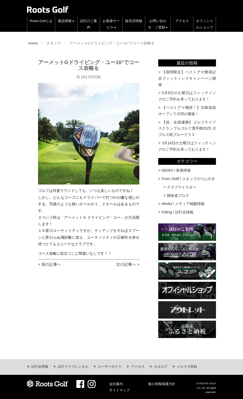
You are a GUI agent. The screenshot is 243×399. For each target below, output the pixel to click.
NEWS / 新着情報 (176, 170)
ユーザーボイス (109, 367)
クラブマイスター (181, 187)
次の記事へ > (127, 264)
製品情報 (66, 21)
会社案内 (116, 384)
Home (33, 43)
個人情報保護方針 (161, 384)
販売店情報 (133, 21)
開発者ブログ (178, 195)
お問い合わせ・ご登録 (158, 24)
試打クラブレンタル (72, 367)
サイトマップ (119, 390)
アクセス (182, 21)
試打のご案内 (88, 24)
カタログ (160, 367)
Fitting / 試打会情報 (177, 212)
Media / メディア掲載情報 (183, 204)
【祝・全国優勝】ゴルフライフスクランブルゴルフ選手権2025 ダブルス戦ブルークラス (187, 128)
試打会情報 (39, 367)
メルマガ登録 (186, 367)
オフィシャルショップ (204, 24)
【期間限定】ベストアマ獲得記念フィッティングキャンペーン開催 (187, 78)
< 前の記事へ (49, 264)
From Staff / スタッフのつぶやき (188, 179)
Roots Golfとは (41, 21)
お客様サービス (111, 24)
